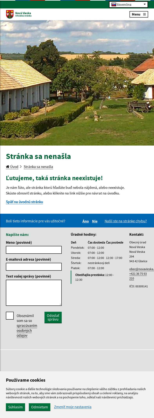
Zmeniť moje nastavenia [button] (72, 407)
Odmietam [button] (39, 407)
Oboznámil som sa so (27, 325)
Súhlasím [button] (15, 407)
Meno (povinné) (19, 242)
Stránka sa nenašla (38, 166)
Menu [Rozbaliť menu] (139, 14)
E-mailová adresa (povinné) (28, 259)
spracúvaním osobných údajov (27, 330)
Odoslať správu (53, 317)
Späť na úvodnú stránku (24, 201)
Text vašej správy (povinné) (28, 276)
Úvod (12, 166)
